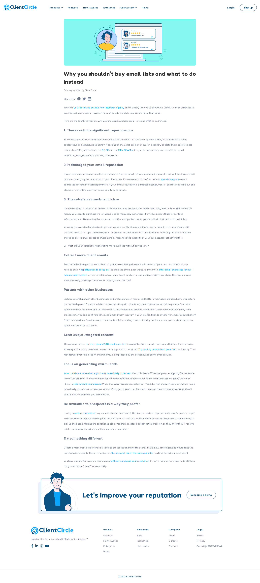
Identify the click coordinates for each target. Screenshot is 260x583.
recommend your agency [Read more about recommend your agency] (87, 383)
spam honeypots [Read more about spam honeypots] (170, 179)
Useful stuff (128, 7)
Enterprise (109, 7)
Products (56, 7)
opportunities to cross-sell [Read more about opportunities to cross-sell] (95, 269)
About (172, 535)
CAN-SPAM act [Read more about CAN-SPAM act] (126, 150)
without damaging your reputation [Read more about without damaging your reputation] (130, 460)
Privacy (201, 540)
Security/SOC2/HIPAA (210, 546)
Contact (173, 546)
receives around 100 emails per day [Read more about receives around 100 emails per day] (106, 344)
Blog (139, 535)
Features (73, 7)
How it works (90, 7)
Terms (200, 535)
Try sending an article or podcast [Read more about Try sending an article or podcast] (156, 349)
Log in (230, 7)
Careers (173, 540)
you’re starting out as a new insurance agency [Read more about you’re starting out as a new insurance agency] (99, 107)
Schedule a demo (201, 495)
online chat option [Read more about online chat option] (85, 413)
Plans (145, 7)
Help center (143, 546)
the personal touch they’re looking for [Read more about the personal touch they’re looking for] (132, 452)
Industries (142, 540)
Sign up (248, 7)
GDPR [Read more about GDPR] (105, 150)
